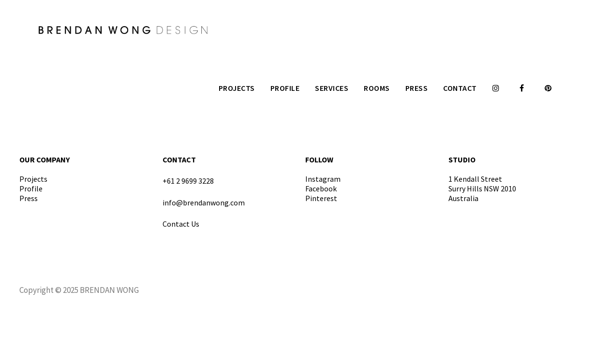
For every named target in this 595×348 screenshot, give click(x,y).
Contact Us (181, 224)
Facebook (321, 188)
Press (416, 88)
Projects (237, 88)
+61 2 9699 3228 (188, 181)
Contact (460, 88)
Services (331, 88)
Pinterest (321, 198)
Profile (285, 88)
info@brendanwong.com (204, 202)
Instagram (323, 179)
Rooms (377, 88)
